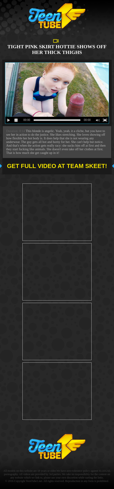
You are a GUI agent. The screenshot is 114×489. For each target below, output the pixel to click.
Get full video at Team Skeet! (57, 166)
